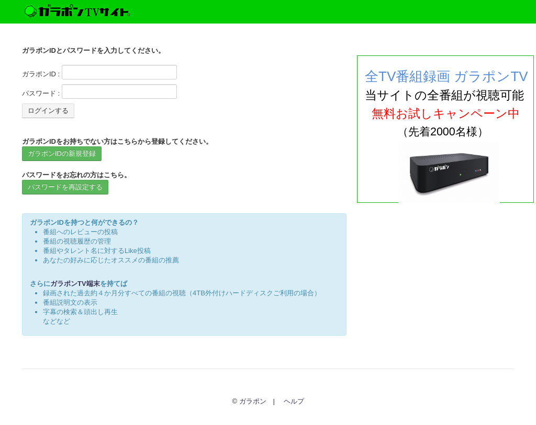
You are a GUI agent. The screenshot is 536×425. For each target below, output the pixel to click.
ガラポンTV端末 (75, 284)
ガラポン (252, 401)
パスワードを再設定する (65, 187)
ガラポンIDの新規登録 (62, 153)
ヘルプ (294, 401)
